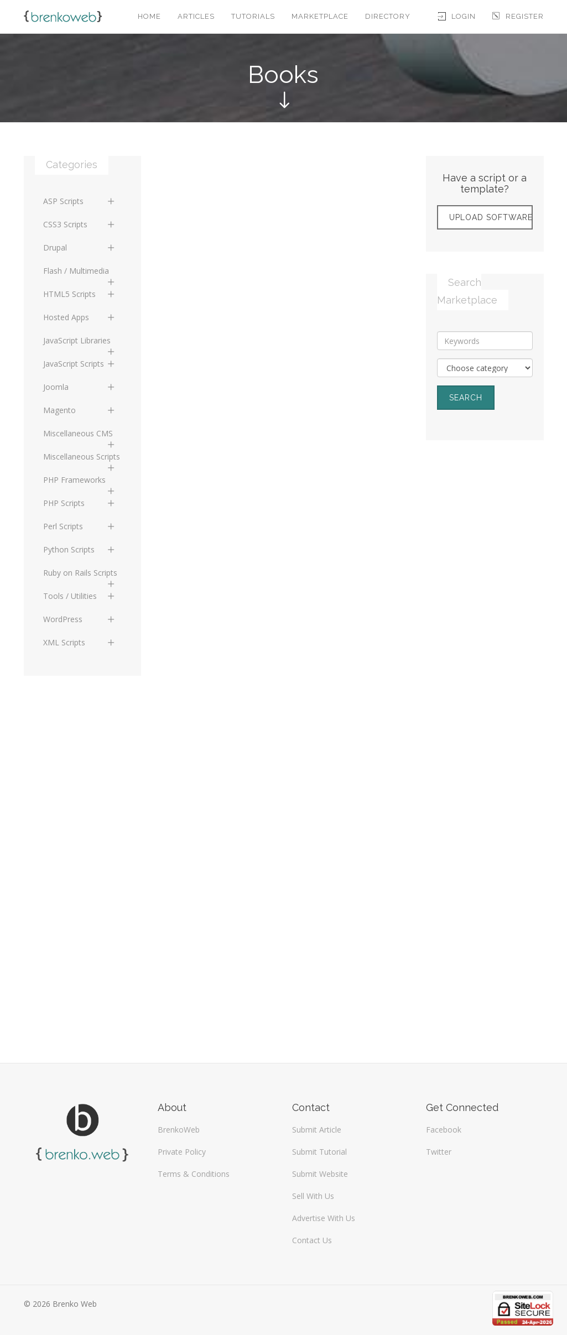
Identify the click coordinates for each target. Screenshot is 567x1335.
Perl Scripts (80, 526)
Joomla (80, 387)
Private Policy (182, 1151)
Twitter (438, 1151)
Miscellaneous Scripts (81, 459)
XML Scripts (80, 642)
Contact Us (312, 1240)
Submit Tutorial (319, 1151)
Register (518, 16)
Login (457, 16)
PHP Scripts (80, 503)
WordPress (80, 619)
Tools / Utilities (80, 596)
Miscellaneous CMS (80, 436)
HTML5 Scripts (80, 294)
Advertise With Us (323, 1218)
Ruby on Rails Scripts (80, 575)
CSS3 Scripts (80, 224)
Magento (80, 410)
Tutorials (253, 16)
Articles (196, 16)
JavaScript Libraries (80, 343)
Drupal (80, 247)
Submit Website (320, 1174)
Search (465, 397)
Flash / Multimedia (80, 273)
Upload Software (491, 217)
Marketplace (320, 16)
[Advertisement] (485, 628)
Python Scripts (80, 549)
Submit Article (316, 1129)
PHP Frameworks (80, 482)
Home (149, 16)
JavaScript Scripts (80, 363)
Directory (387, 16)
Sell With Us (313, 1196)
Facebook (443, 1129)
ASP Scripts (80, 201)
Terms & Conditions (194, 1174)
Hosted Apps (80, 317)
